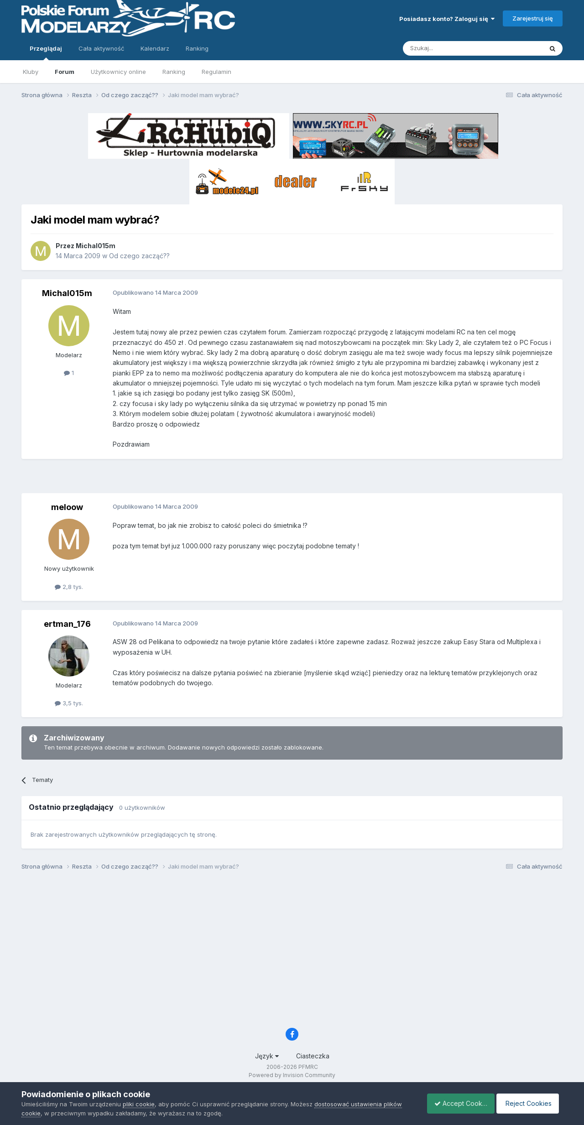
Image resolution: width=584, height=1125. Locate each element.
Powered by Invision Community (292, 1075)
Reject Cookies (529, 1103)
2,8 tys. (69, 586)
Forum (64, 71)
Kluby (30, 71)
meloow (67, 507)
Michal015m (95, 246)
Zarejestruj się (532, 18)
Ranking (173, 71)
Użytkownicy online (118, 71)
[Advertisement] (292, 479)
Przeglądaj (46, 52)
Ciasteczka (312, 1056)
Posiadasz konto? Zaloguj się (447, 18)
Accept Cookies (456, 1103)
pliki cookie (139, 1104)
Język (267, 1056)
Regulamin (216, 71)
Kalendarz (155, 48)
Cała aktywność (101, 48)
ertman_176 (67, 624)
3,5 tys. (69, 703)
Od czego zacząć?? (139, 256)
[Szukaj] (450, 48)
